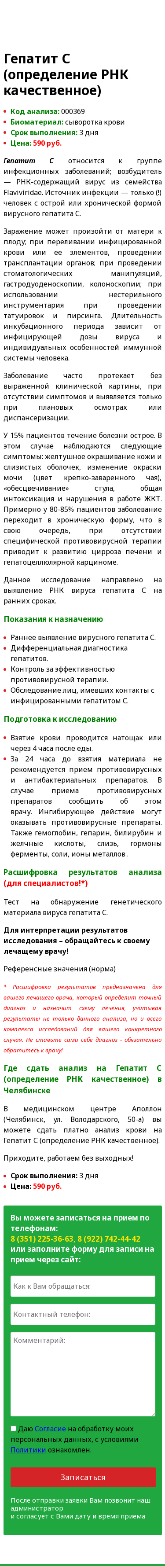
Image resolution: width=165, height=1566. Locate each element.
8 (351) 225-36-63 (42, 1239)
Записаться (83, 1477)
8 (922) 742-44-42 (108, 1239)
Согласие (50, 1429)
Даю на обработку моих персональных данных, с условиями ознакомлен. (75, 1439)
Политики (28, 1450)
